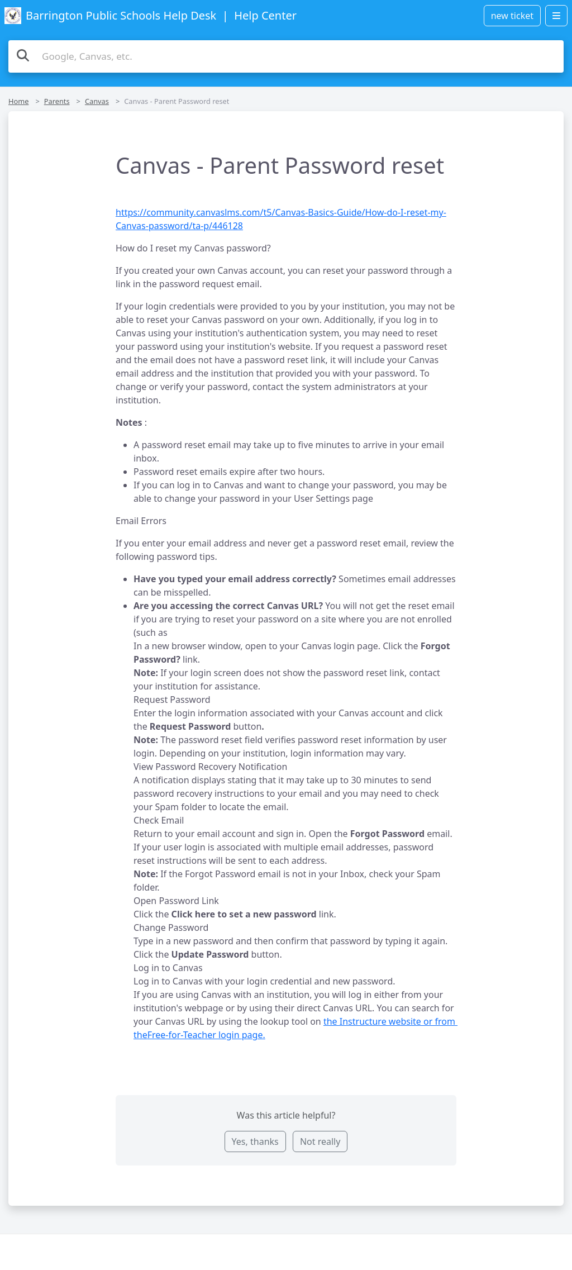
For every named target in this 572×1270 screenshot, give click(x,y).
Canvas (97, 101)
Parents (57, 101)
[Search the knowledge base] (286, 56)
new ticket (512, 15)
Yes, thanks (255, 1141)
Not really (320, 1141)
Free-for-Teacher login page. (206, 1035)
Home (18, 101)
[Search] (23, 55)
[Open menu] (556, 15)
